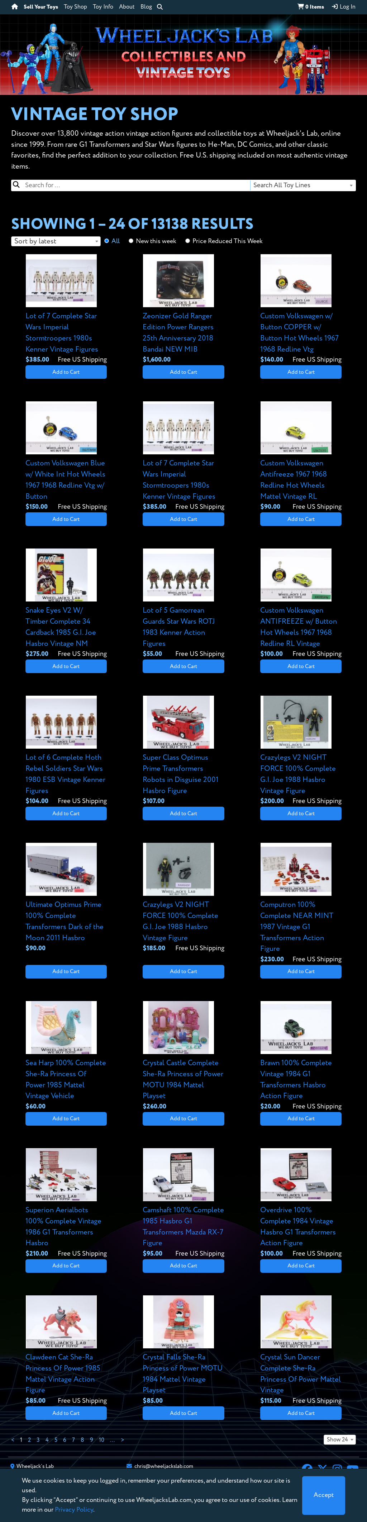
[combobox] (302, 185)
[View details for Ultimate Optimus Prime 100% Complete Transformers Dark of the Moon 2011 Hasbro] (66, 898)
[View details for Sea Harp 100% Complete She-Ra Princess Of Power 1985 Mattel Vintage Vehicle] (66, 1056)
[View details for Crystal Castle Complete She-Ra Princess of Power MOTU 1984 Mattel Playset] (183, 1056)
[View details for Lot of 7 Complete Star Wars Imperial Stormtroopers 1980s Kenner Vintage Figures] (66, 309)
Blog (146, 7)
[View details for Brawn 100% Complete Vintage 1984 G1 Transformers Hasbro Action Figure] (301, 1056)
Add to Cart (66, 372)
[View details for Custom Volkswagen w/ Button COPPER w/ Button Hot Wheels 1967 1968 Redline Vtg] (301, 309)
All (115, 241)
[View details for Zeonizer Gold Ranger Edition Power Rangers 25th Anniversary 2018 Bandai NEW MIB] (183, 309)
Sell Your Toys (41, 7)
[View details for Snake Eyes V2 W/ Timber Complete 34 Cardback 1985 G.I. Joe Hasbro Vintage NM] (66, 603)
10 (101, 1440)
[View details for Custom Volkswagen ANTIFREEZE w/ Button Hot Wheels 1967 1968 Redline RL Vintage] (301, 603)
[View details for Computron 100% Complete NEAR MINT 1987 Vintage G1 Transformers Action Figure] (301, 903)
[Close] (323, 1495)
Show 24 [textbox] (337, 1440)
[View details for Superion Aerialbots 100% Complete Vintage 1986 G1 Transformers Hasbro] (66, 1203)
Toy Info (103, 7)
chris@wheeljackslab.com (163, 1466)
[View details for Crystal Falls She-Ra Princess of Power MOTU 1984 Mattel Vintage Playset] (183, 1350)
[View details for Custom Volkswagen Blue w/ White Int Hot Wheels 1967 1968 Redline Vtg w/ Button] (66, 456)
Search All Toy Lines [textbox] (281, 185)
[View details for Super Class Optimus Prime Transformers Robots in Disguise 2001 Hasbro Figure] (183, 751)
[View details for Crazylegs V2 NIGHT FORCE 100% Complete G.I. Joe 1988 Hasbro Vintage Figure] (301, 751)
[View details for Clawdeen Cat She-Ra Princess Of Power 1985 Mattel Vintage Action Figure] (66, 1350)
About (127, 7)
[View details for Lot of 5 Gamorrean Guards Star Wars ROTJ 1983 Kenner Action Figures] (183, 603)
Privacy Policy (74, 1510)
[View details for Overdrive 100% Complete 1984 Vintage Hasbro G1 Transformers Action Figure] (301, 1203)
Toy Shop (75, 7)
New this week (156, 241)
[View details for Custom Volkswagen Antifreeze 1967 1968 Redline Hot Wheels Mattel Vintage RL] (301, 456)
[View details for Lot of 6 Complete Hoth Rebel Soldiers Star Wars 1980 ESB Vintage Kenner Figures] (66, 751)
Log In (343, 7)
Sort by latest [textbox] (35, 241)
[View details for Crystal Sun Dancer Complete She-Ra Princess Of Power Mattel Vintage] (301, 1350)
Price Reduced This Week (227, 241)
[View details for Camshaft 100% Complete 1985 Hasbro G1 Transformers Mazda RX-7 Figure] (183, 1203)
